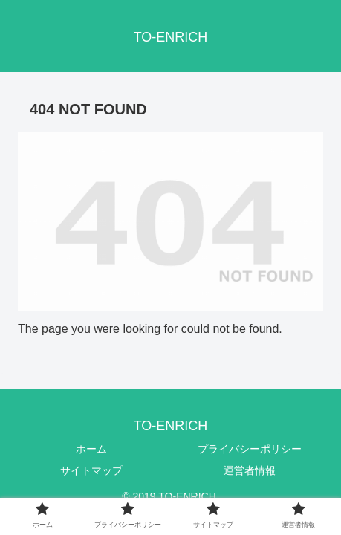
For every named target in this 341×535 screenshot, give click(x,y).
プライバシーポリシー (250, 449)
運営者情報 (250, 470)
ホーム (91, 449)
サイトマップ (91, 470)
